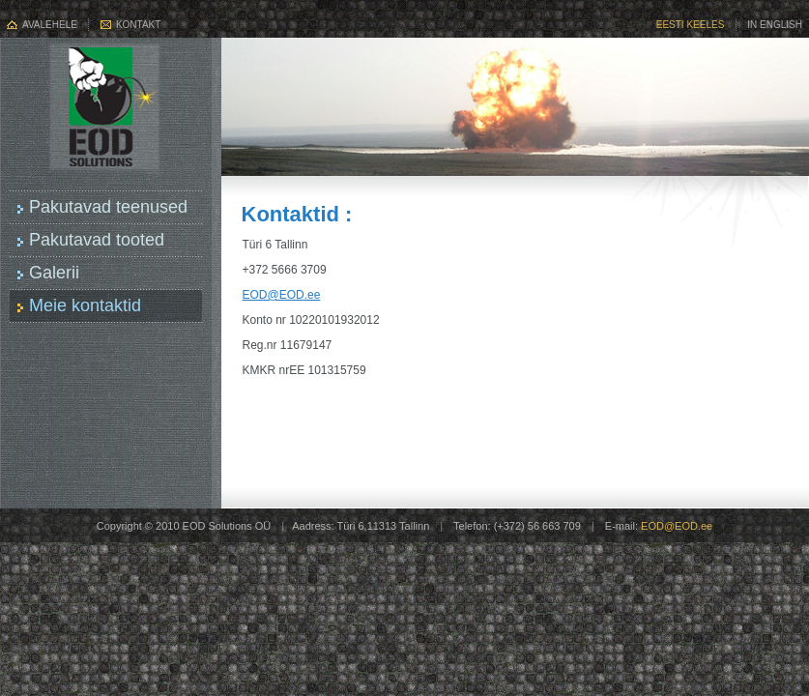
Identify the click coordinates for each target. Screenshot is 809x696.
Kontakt (138, 24)
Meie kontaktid (85, 305)
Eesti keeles (690, 24)
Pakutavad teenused (108, 207)
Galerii (54, 272)
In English (774, 24)
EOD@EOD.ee (282, 295)
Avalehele (49, 24)
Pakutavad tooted (96, 239)
